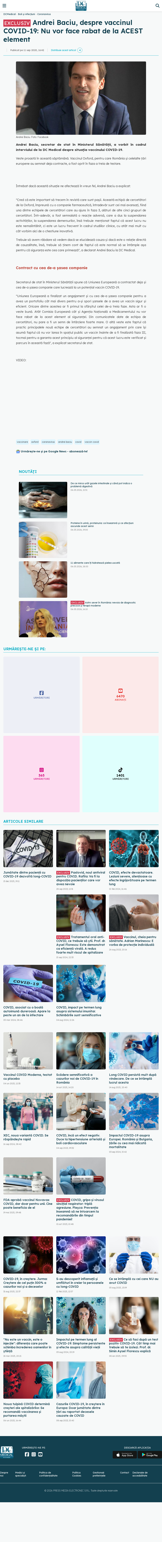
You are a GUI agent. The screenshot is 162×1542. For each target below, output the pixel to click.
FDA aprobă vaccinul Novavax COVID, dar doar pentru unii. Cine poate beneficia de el (27, 1204)
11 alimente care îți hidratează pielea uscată (95, 562)
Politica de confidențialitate (48, 1474)
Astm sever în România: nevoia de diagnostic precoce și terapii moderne (103, 604)
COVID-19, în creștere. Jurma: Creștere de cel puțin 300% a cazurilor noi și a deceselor (25, 1283)
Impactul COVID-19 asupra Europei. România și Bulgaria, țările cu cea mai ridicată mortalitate (131, 1141)
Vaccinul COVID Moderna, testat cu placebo (27, 1077)
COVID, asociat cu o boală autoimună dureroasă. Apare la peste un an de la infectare (26, 1011)
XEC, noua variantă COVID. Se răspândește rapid (25, 1137)
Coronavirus (44, 14)
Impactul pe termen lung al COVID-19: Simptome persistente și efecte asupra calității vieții (80, 1343)
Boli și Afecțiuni (26, 14)
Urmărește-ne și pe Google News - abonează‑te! (54, 451)
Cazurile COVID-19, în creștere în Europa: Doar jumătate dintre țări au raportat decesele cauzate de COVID (80, 1410)
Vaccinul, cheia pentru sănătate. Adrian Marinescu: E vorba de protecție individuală (132, 941)
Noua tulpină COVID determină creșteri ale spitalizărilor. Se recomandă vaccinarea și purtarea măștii (26, 1410)
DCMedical (9, 14)
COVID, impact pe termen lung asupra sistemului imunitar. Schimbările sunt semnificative (79, 1011)
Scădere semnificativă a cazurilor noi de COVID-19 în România (77, 1078)
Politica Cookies (76, 1474)
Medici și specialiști (20, 1474)
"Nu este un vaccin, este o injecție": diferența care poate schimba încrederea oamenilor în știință (27, 1345)
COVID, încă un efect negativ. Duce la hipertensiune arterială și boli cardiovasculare (80, 1139)
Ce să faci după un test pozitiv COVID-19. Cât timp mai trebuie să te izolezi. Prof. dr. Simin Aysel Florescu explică (133, 1345)
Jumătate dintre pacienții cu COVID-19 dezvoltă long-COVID (27, 874)
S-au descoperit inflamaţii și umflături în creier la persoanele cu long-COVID (80, 1283)
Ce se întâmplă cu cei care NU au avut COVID (133, 1281)
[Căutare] (157, 6)
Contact (124, 1472)
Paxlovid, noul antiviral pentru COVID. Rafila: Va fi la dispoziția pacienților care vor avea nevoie (80, 878)
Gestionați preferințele (99, 1474)
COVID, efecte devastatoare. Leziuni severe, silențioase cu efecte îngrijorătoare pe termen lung (132, 878)
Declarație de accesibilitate (140, 1474)
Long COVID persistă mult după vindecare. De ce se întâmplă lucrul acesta (132, 1078)
